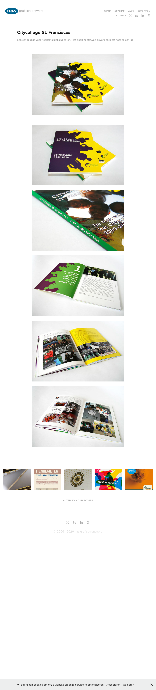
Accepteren (113, 685)
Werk (107, 11)
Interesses (144, 11)
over (131, 11)
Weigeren (128, 685)
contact (121, 15)
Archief (119, 11)
